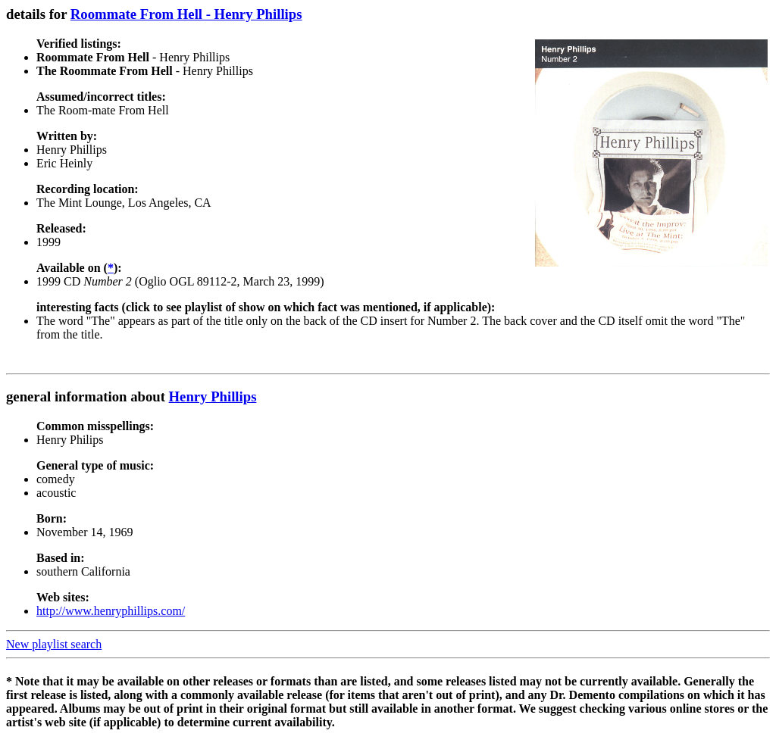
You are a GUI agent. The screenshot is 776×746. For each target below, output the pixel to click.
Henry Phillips (213, 396)
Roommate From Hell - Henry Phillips (186, 14)
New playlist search (54, 644)
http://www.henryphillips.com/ (110, 610)
